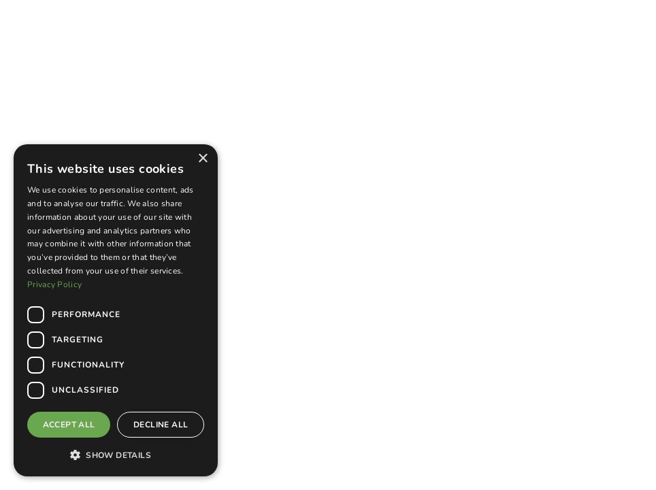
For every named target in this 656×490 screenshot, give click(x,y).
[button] (115, 454)
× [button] (202, 159)
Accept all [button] (69, 424)
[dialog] (116, 310)
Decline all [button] (160, 424)
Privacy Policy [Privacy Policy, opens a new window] (54, 284)
